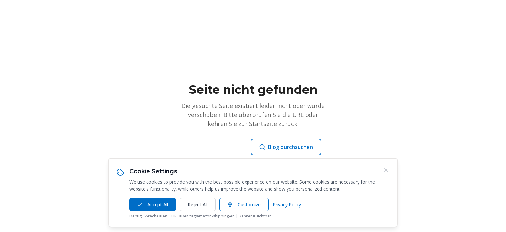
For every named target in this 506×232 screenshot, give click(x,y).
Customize (244, 204)
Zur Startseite (215, 146)
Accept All (152, 204)
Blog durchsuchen (286, 146)
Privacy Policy (287, 204)
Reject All (197, 204)
